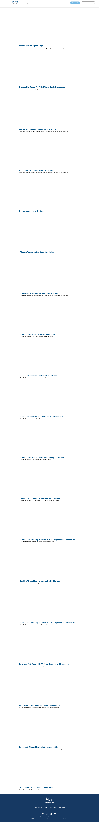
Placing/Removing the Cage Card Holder (37, 252)
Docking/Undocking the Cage (31, 211)
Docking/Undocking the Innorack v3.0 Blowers (40, 581)
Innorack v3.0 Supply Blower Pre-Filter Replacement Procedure (47, 623)
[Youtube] (55, 813)
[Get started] (75, 3)
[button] (27, 3)
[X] (47, 813)
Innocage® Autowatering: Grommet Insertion (39, 293)
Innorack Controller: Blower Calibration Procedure (41, 417)
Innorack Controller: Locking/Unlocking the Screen (42, 457)
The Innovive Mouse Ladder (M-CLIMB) (36, 788)
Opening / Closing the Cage (31, 46)
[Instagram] (51, 813)
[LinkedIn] (43, 813)
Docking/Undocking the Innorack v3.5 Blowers (40, 498)
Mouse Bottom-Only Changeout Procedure (37, 129)
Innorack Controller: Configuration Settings (38, 376)
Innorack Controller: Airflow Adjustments (37, 334)
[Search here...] (88, 3)
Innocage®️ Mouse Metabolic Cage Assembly (38, 747)
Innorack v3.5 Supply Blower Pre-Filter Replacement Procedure (47, 540)
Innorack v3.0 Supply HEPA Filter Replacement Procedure (44, 664)
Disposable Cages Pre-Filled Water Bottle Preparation (42, 87)
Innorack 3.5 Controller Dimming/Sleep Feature (39, 705)
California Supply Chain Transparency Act (49, 816)
